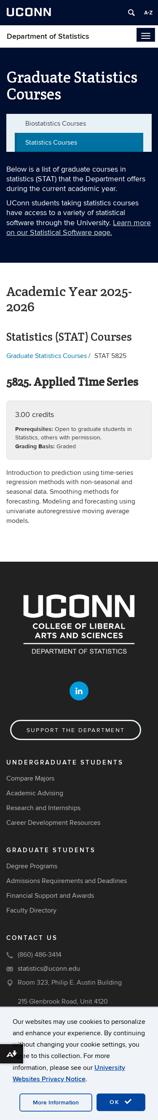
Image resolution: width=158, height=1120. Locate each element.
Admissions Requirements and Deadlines (66, 881)
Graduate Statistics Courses (46, 356)
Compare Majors (30, 778)
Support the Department (76, 730)
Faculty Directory (31, 910)
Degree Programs (31, 866)
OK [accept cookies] (121, 1102)
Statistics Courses (51, 142)
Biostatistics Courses (55, 123)
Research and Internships (43, 808)
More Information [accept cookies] (56, 1102)
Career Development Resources (53, 822)
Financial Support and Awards (50, 895)
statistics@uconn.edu (49, 968)
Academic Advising (34, 793)
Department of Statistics (48, 36)
